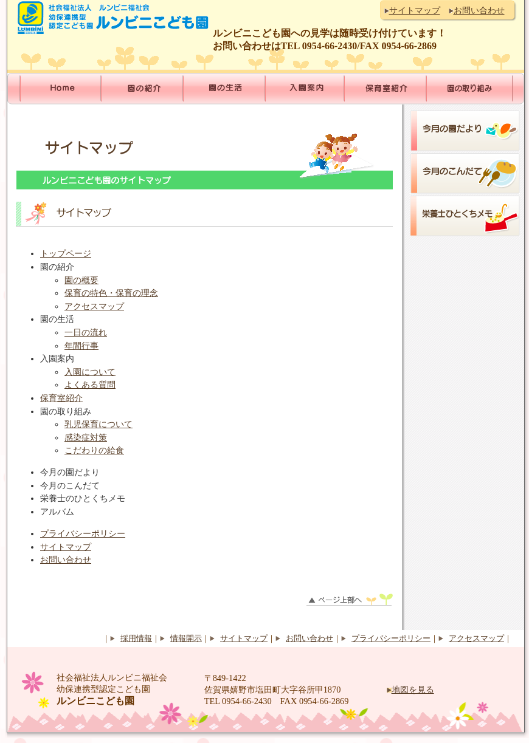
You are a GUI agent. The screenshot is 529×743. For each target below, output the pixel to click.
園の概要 (81, 280)
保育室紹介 (61, 398)
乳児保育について (98, 424)
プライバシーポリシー (82, 533)
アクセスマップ (94, 306)
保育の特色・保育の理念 (111, 293)
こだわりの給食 (94, 450)
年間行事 (81, 346)
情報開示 (186, 638)
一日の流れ (85, 332)
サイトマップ (414, 10)
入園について (90, 372)
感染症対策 (85, 437)
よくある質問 (90, 384)
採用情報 (136, 638)
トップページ (65, 253)
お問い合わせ (479, 10)
